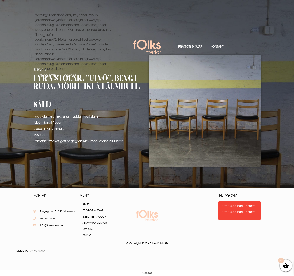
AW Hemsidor (37, 250)
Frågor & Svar (190, 47)
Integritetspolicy (94, 216)
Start (86, 204)
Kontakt (216, 47)
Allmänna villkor (95, 222)
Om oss (70, 76)
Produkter (47, 76)
